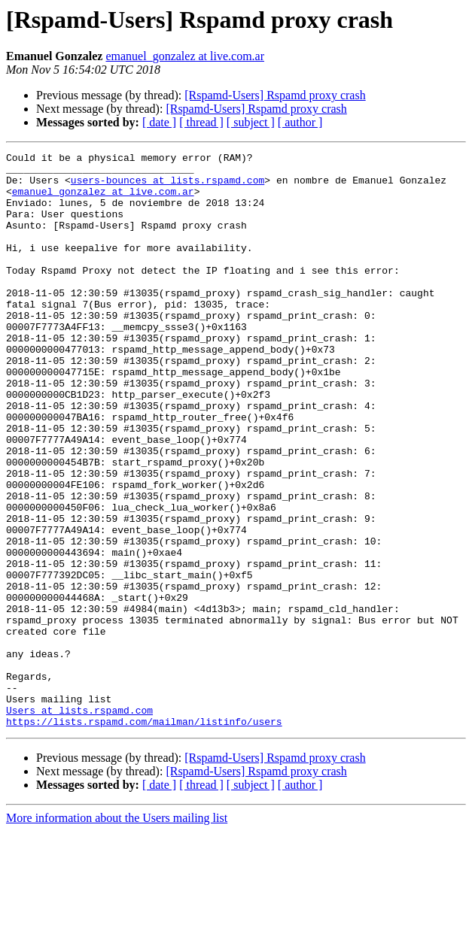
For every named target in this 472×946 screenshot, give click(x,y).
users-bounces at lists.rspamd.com (167, 186)
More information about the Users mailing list (116, 932)
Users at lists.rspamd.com (79, 822)
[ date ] (159, 122)
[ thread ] (201, 122)
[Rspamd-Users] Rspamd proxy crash (274, 95)
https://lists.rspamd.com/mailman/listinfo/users (144, 836)
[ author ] (300, 122)
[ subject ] (251, 122)
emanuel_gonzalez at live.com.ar (184, 56)
